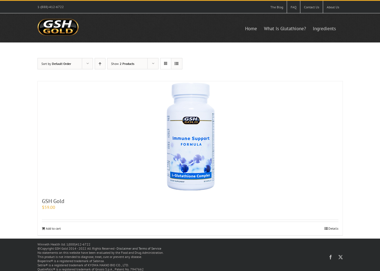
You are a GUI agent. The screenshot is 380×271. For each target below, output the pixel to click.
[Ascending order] (100, 63)
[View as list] (176, 63)
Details (333, 228)
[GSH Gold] (190, 136)
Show (122, 64)
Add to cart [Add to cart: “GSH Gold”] (53, 228)
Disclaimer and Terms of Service (139, 248)
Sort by (56, 64)
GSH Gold (53, 201)
